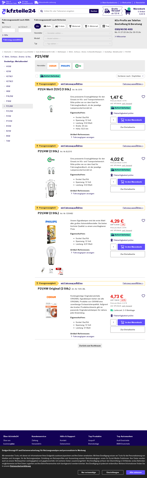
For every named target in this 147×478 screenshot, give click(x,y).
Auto (49, 26)
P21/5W (9, 111)
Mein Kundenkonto (109, 2)
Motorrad (76, 26)
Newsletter (140, 2)
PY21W (9, 121)
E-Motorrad (93, 26)
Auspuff (91, 440)
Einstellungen (113, 472)
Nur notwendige (88, 472)
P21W (8, 116)
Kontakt (63, 440)
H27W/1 (9, 76)
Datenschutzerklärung (20, 466)
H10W (8, 66)
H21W (8, 71)
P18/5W (9, 96)
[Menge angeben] (113, 120)
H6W (8, 91)
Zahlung (35, 440)
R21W (8, 131)
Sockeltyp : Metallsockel (16, 61)
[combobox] (65, 11)
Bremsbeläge (93, 444)
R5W (8, 136)
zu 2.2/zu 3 (22, 27)
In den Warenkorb (133, 120)
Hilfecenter (121, 36)
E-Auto (61, 26)
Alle (37, 26)
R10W (8, 126)
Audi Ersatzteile (123, 440)
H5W (8, 86)
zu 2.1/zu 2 (6, 27)
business (8, 444)
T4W (8, 141)
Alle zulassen (136, 472)
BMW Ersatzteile (123, 444)
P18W (8, 101)
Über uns (6, 440)
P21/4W (9, 106)
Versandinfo (36, 444)
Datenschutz (65, 444)
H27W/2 (9, 81)
